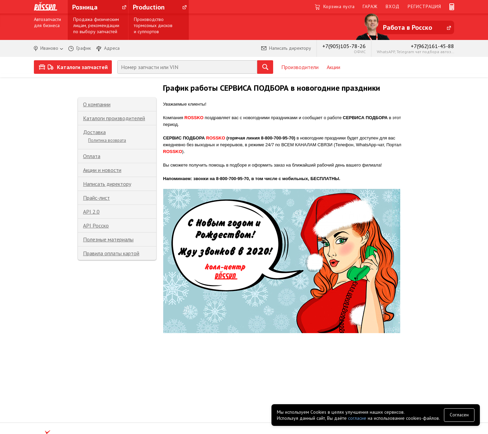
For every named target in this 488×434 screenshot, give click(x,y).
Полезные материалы (108, 239)
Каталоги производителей (114, 118)
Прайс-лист (96, 197)
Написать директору (107, 183)
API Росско (96, 225)
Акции (333, 67)
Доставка (94, 132)
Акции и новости (102, 170)
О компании (96, 104)
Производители (300, 67)
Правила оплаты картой (111, 253)
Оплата (91, 156)
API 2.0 (91, 211)
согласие (357, 418)
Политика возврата (107, 140)
